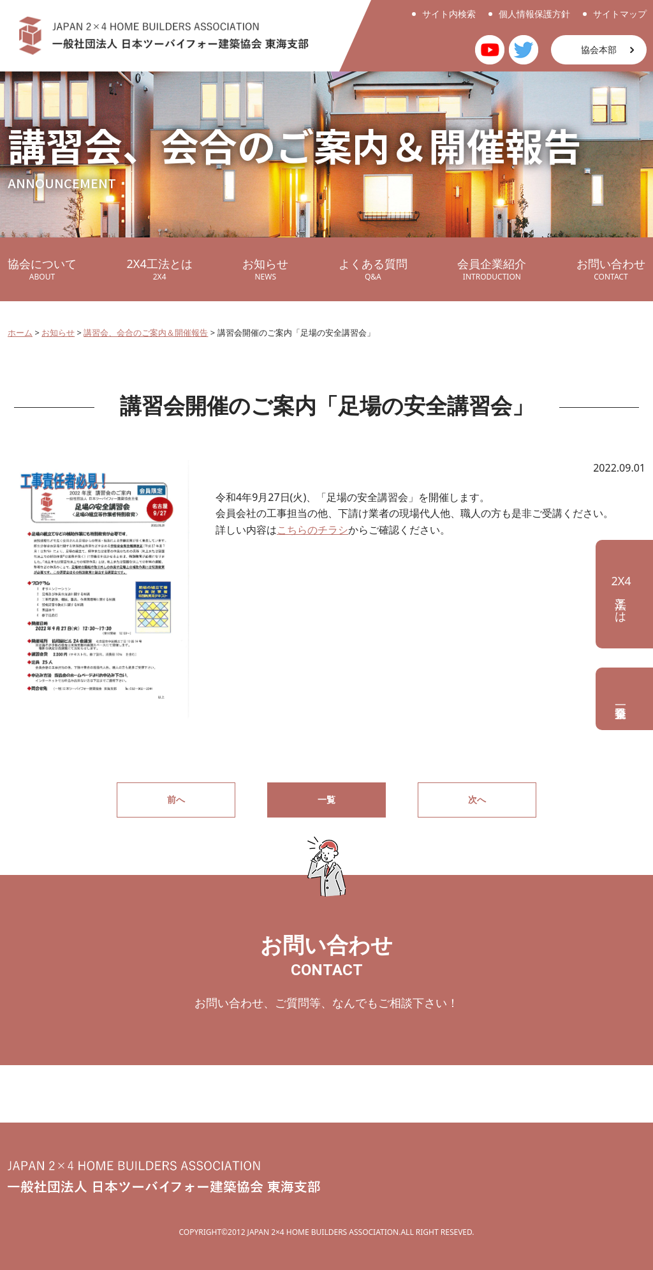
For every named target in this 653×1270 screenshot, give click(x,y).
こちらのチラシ (312, 530)
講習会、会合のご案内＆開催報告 (146, 332)
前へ (176, 799)
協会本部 (599, 49)
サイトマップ (620, 14)
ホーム (20, 332)
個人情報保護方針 (534, 14)
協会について (42, 269)
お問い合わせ (610, 269)
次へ (477, 799)
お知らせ (265, 269)
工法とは (621, 594)
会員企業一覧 (624, 699)
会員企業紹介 (491, 269)
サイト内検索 (449, 14)
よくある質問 (373, 269)
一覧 (326, 799)
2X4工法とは (160, 269)
